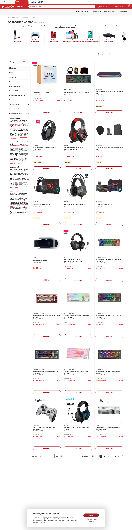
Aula (97, 427)
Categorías (13, 62)
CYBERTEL (36, 146)
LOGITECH (36, 427)
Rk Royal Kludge (101, 258)
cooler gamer (22, 124)
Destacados (116, 54)
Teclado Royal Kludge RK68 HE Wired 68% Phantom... (108, 261)
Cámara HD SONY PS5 (40, 261)
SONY (35, 258)
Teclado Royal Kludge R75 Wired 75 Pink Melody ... (76, 374)
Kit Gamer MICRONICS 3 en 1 (43, 205)
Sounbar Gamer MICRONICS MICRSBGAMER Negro (105, 92)
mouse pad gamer (15, 163)
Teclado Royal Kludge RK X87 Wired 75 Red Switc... (46, 317)
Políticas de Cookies (39, 522)
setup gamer (14, 187)
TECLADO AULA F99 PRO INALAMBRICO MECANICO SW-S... (107, 430)
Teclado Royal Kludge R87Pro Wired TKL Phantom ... (45, 374)
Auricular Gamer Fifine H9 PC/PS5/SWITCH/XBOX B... (73, 261)
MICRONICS (99, 89)
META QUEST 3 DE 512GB (42, 92)
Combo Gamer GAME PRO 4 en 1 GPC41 (77, 92)
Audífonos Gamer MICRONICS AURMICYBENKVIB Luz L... (74, 149)
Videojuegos (34, 17)
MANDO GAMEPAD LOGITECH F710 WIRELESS (45, 430)
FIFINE (66, 258)
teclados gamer (14, 124)
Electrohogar (14, 17)
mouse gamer (18, 145)
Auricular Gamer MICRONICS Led (75, 205)
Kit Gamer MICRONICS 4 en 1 (105, 205)
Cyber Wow (23, 137)
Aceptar (91, 515)
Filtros (25, 62)
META (34, 89)
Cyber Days (13, 138)
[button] (92, 6)
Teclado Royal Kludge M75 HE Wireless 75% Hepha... (109, 374)
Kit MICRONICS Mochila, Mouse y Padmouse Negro (107, 149)
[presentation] (124, 34)
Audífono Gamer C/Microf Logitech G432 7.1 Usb (76, 430)
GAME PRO (67, 89)
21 (46, 458)
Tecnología (25, 17)
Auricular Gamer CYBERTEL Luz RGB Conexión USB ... (46, 149)
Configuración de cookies (91, 520)
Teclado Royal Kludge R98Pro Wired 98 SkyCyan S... (77, 317)
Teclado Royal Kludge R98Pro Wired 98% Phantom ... (108, 317)
